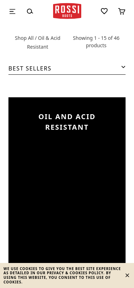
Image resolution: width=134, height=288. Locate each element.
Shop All (24, 38)
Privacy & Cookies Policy (75, 272)
